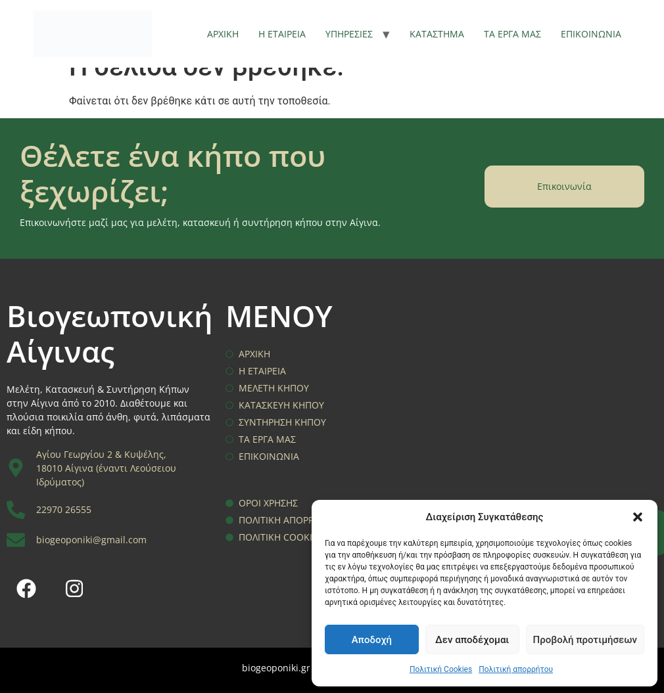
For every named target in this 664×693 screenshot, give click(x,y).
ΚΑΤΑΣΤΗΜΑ (437, 34)
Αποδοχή (372, 640)
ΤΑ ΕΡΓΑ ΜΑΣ (512, 34)
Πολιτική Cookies (441, 669)
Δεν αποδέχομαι (472, 640)
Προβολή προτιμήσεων (585, 640)
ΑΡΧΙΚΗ (223, 34)
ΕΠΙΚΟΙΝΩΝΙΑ (591, 34)
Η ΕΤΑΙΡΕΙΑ (282, 34)
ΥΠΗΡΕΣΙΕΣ (349, 34)
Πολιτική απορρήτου (516, 669)
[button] (637, 517)
